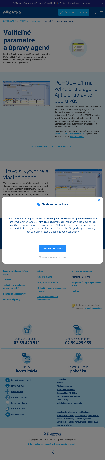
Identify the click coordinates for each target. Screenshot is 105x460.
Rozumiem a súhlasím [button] (52, 248)
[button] (52, 257)
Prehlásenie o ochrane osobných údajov (58, 231)
